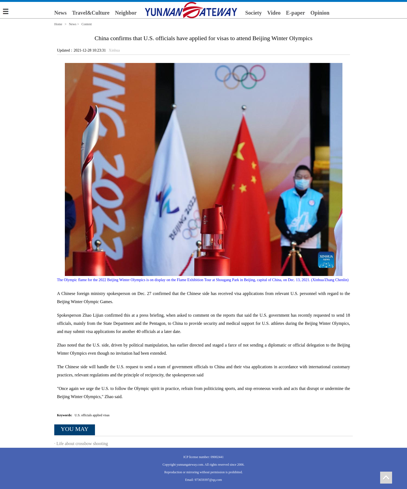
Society (253, 13)
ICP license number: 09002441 (203, 457)
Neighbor (126, 13)
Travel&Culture (91, 13)
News (60, 13)
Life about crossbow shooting (82, 443)
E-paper (295, 13)
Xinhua (114, 50)
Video (274, 13)
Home (58, 24)
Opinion (319, 13)
